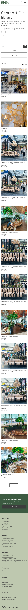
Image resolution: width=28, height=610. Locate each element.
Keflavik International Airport (9, 561)
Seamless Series (6, 527)
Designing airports (6, 544)
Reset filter (24, 64)
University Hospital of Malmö (9, 558)
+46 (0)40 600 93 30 (7, 586)
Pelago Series (5, 521)
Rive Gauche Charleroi (7, 557)
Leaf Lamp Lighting (7, 526)
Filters (4, 63)
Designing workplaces (7, 546)
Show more (13, 485)
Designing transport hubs (8, 538)
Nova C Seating (6, 524)
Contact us (4, 570)
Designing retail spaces (7, 540)
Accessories (5, 529)
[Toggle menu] (25, 2)
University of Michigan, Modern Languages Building (14, 560)
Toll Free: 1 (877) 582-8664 (8, 599)
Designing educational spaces (9, 543)
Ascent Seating (5, 523)
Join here (14, 506)
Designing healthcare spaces (9, 541)
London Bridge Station (7, 555)
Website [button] (14, 50)
